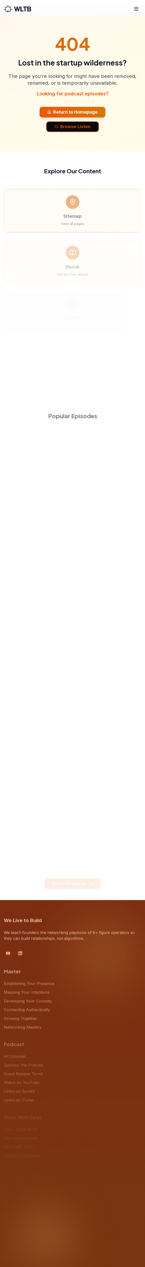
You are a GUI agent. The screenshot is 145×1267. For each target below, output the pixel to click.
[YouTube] (8, 955)
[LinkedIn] (20, 955)
